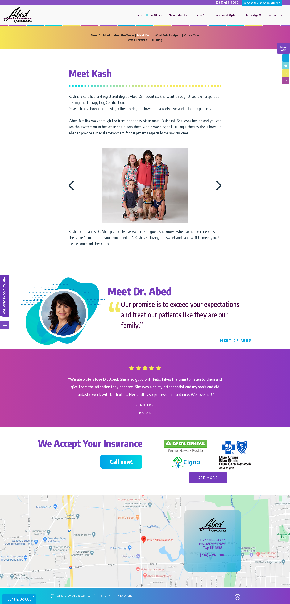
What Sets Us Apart (167, 35)
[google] (286, 73)
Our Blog (157, 40)
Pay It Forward (138, 40)
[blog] (286, 81)
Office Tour (192, 35)
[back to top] (237, 597)
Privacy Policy (127, 596)
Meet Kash (144, 35)
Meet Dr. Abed (100, 35)
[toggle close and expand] (5, 325)
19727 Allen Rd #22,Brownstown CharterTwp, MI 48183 (212, 544)
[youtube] (286, 66)
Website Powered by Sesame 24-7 (73, 596)
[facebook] (286, 58)
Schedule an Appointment (262, 2)
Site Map (107, 596)
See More (208, 478)
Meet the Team (123, 35)
